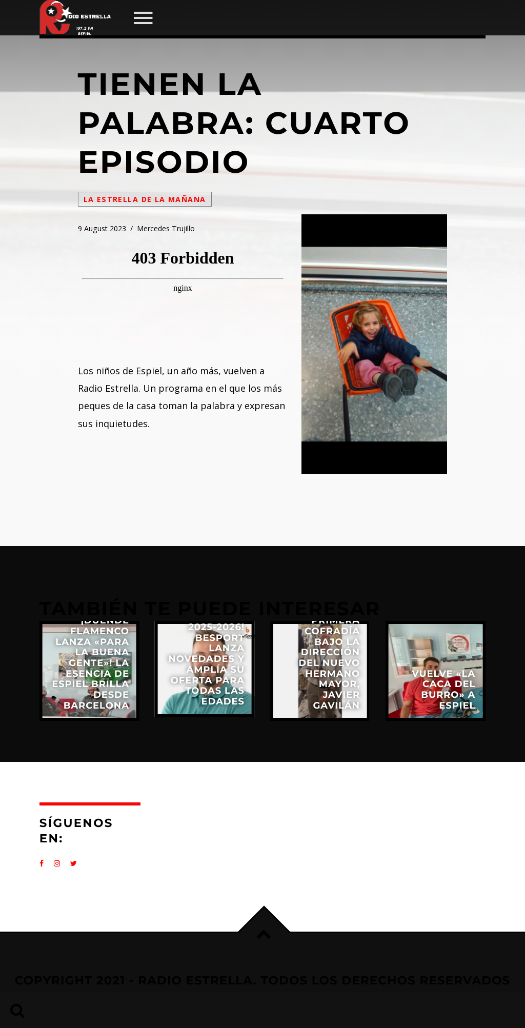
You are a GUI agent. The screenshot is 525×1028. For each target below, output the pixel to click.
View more (89, 671)
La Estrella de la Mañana (145, 199)
